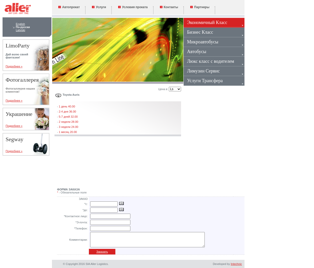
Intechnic (236, 263)
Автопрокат (69, 7)
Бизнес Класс (198, 32)
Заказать (102, 251)
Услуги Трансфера (203, 80)
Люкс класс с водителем (209, 61)
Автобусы (195, 51)
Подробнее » (14, 66)
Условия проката (132, 7)
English (20, 24)
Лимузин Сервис (202, 71)
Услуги (99, 7)
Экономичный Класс (205, 22)
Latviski (20, 30)
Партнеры (199, 7)
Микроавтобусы (201, 41)
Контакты (169, 7)
